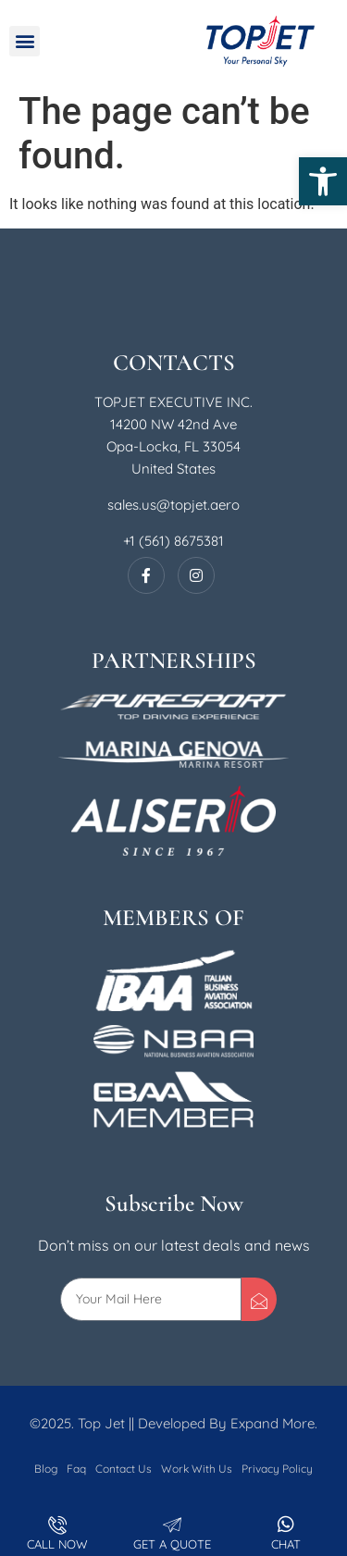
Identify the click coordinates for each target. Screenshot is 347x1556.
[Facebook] (146, 575)
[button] (323, 181)
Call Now (57, 1544)
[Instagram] (196, 575)
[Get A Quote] (172, 1524)
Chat (286, 1544)
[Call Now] (57, 1524)
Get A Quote (172, 1544)
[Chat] (286, 1524)
